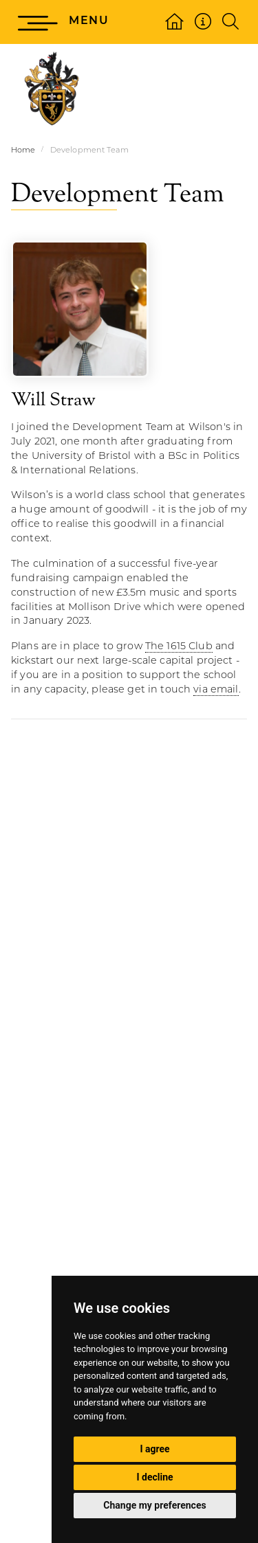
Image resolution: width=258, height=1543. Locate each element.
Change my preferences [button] (154, 1505)
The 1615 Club (179, 647)
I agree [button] (154, 1448)
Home (23, 151)
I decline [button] (154, 1477)
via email (215, 690)
